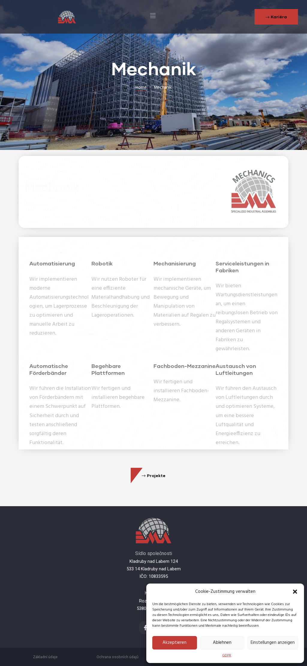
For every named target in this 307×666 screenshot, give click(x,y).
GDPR (226, 656)
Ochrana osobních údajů (118, 657)
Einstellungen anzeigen (273, 642)
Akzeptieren (174, 642)
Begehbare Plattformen (108, 381)
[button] (295, 592)
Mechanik (52, 186)
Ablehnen (222, 642)
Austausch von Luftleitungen (236, 381)
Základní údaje (45, 657)
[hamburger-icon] (153, 17)
